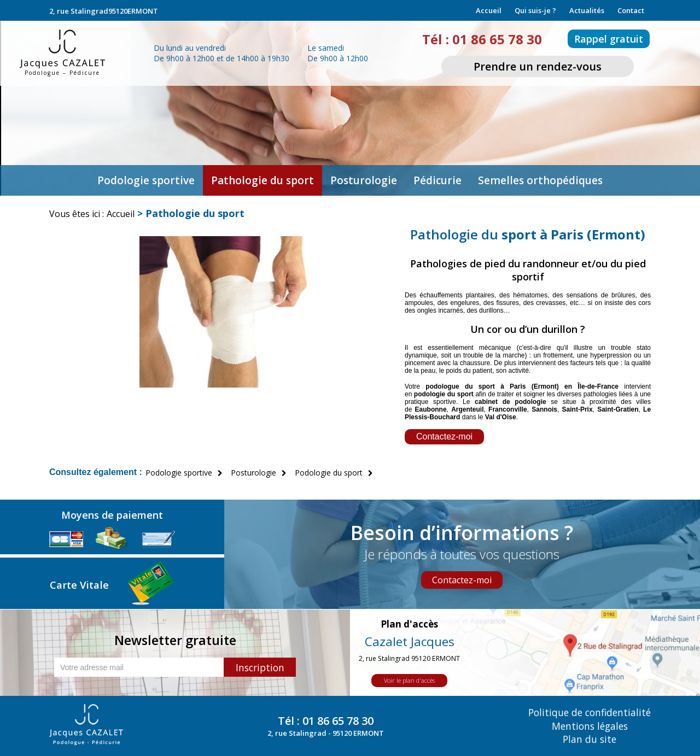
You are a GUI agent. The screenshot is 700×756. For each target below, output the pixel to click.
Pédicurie (437, 180)
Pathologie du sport (262, 180)
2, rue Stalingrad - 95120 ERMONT (325, 733)
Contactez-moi (444, 436)
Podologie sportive (146, 180)
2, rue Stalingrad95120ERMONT (103, 11)
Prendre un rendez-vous (538, 66)
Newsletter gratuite (175, 640)
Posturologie (363, 180)
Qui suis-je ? (535, 10)
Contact (630, 10)
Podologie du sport (329, 472)
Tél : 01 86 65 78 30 (481, 39)
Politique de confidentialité (589, 712)
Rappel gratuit (608, 38)
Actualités (586, 10)
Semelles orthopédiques (540, 180)
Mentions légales (590, 725)
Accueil (488, 10)
